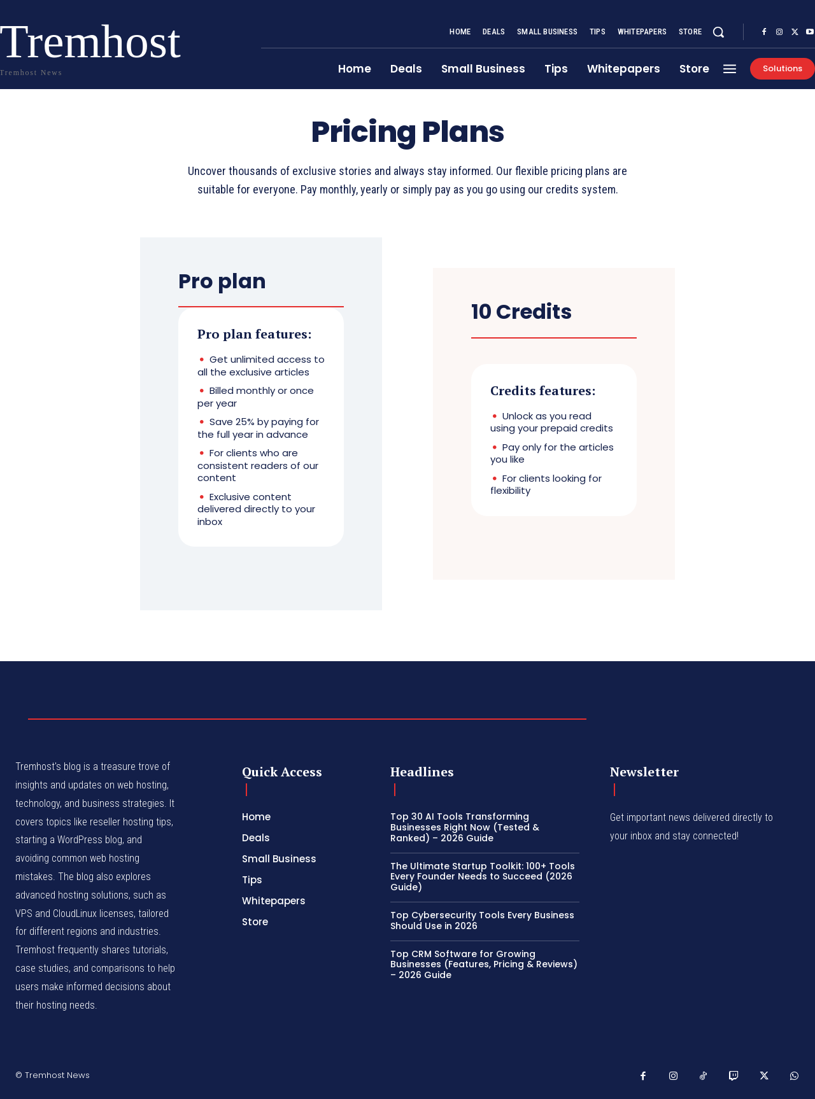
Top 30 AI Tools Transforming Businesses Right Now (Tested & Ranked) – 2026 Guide (464, 827)
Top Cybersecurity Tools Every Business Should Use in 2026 (482, 920)
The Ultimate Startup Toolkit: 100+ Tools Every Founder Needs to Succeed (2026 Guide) (482, 877)
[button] (718, 32)
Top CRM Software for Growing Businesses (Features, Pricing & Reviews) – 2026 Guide (484, 965)
